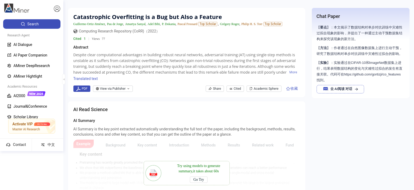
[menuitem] (31, 24)
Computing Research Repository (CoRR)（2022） (119, 31)
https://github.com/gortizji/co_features (372, 74)
